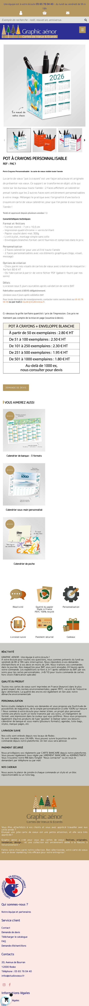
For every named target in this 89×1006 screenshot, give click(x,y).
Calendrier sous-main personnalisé (66, 453)
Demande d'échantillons (13, 887)
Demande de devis (16, 387)
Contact (5, 869)
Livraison (30, 986)
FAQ (3, 882)
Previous (4, 140)
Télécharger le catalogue (14, 878)
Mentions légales (10, 941)
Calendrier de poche (23, 505)
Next (84, 140)
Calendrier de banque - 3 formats (23, 453)
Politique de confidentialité (15, 950)
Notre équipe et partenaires (16, 853)
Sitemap (43, 986)
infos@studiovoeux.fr (12, 917)
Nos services (8, 955)
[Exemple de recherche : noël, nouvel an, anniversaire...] (31, 20)
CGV (3, 946)
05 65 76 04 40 (44, 4)
